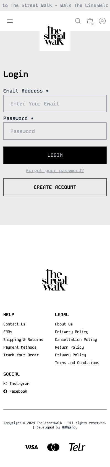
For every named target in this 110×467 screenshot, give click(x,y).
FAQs (7, 331)
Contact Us (14, 324)
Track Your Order (21, 354)
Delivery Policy (71, 331)
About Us (64, 324)
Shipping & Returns (23, 339)
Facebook (18, 391)
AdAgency (69, 427)
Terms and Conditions (77, 362)
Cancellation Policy (76, 339)
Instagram (19, 383)
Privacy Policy (70, 354)
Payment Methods (19, 347)
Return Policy (69, 347)
